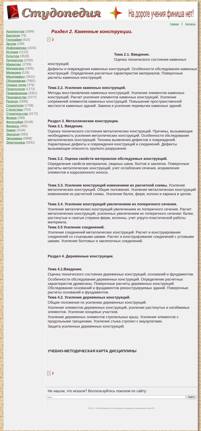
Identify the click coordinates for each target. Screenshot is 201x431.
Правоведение (16, 93)
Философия (14, 122)
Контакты (190, 24)
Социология (15, 105)
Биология (13, 35)
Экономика (14, 138)
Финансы (12, 126)
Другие (11, 43)
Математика (15, 68)
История (12, 52)
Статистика (14, 109)
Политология (15, 89)
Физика (11, 118)
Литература (14, 60)
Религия (12, 101)
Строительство (17, 113)
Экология (13, 134)
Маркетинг (13, 64)
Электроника (15, 142)
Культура (12, 56)
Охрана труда (16, 85)
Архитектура (15, 31)
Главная (174, 24)
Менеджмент (15, 76)
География (14, 39)
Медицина (13, 72)
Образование (16, 80)
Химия (11, 130)
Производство (16, 97)
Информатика (16, 48)
